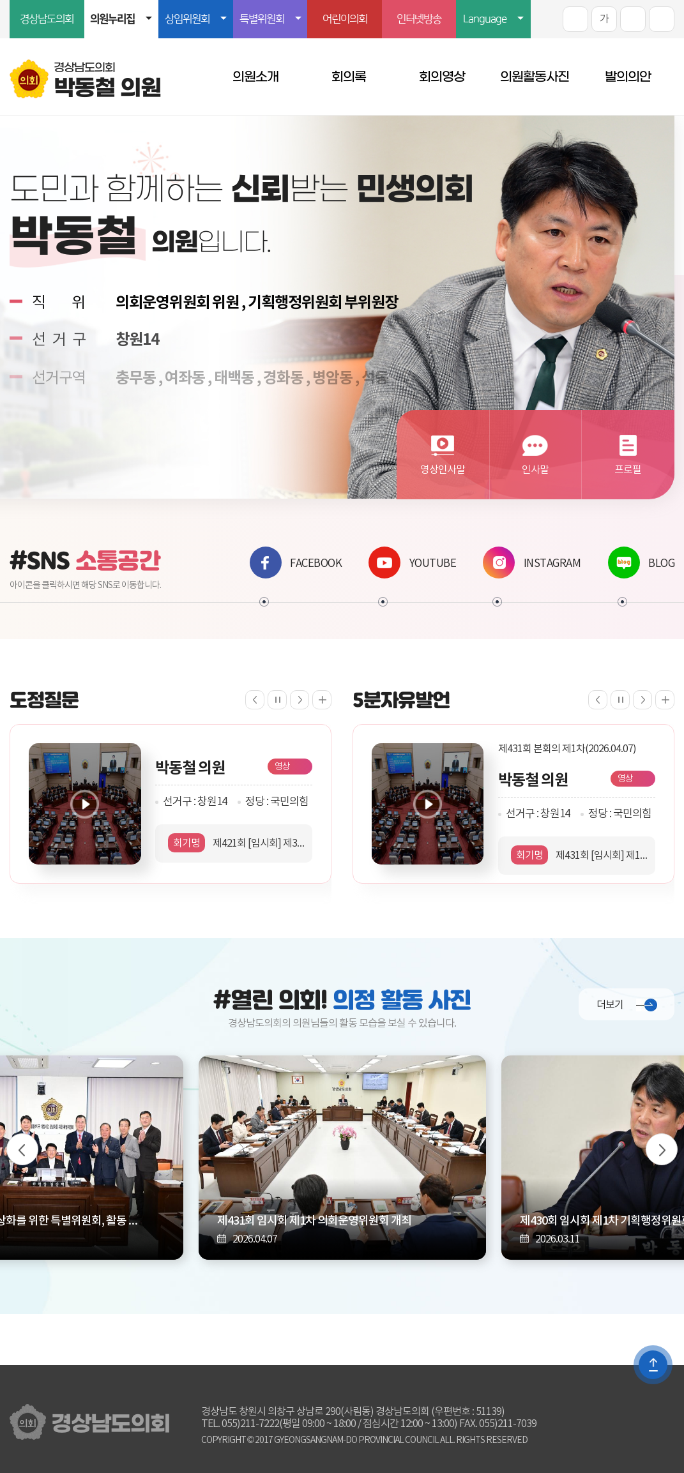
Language (484, 19)
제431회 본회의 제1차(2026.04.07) (567, 749)
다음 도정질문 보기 (299, 699)
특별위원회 (261, 19)
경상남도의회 (46, 19)
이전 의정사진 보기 (22, 1149)
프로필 (627, 470)
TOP (653, 1364)
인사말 (535, 470)
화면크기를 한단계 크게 (575, 19)
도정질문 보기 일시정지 (277, 699)
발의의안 (628, 76)
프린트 (661, 19)
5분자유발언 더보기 (664, 699)
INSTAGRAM (532, 562)
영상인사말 (442, 470)
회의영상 (442, 76)
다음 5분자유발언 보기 (642, 699)
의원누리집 (112, 19)
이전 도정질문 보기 (254, 699)
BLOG (641, 562)
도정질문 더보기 (321, 699)
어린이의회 (345, 19)
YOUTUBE (412, 562)
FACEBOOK (296, 562)
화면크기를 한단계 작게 (633, 19)
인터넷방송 (419, 19)
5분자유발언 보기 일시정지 (620, 699)
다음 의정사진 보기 (662, 1149)
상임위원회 (187, 19)
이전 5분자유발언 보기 (597, 699)
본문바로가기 (0, 0)
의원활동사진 (534, 76)
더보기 (610, 1005)
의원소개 (255, 76)
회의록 (348, 76)
